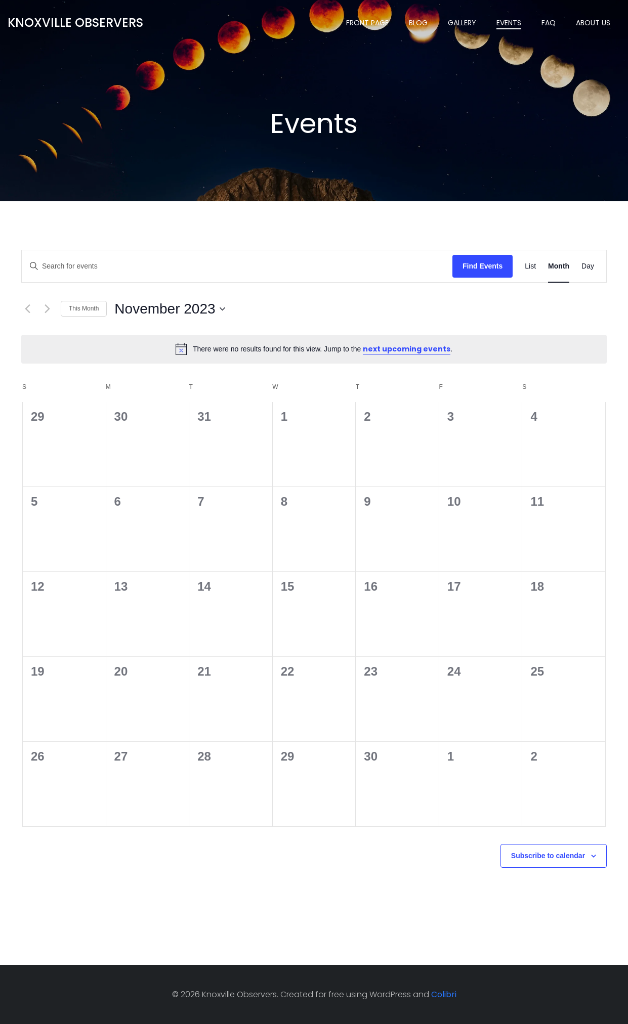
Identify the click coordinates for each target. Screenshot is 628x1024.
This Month (84, 308)
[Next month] (47, 309)
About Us (593, 23)
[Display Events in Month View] (558, 266)
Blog (418, 23)
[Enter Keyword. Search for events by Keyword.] (237, 266)
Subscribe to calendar (548, 856)
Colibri (443, 994)
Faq (548, 23)
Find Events (483, 266)
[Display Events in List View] (530, 266)
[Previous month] (27, 309)
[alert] (314, 349)
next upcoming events (406, 349)
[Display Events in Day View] (587, 266)
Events (508, 23)
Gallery (462, 23)
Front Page (367, 23)
